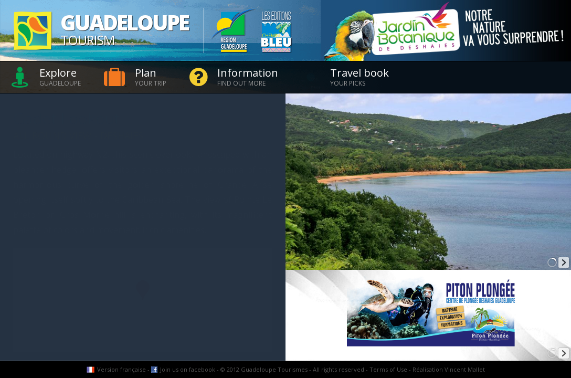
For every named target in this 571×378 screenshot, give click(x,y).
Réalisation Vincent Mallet (449, 369)
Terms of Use (388, 369)
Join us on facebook (187, 369)
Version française (121, 369)
